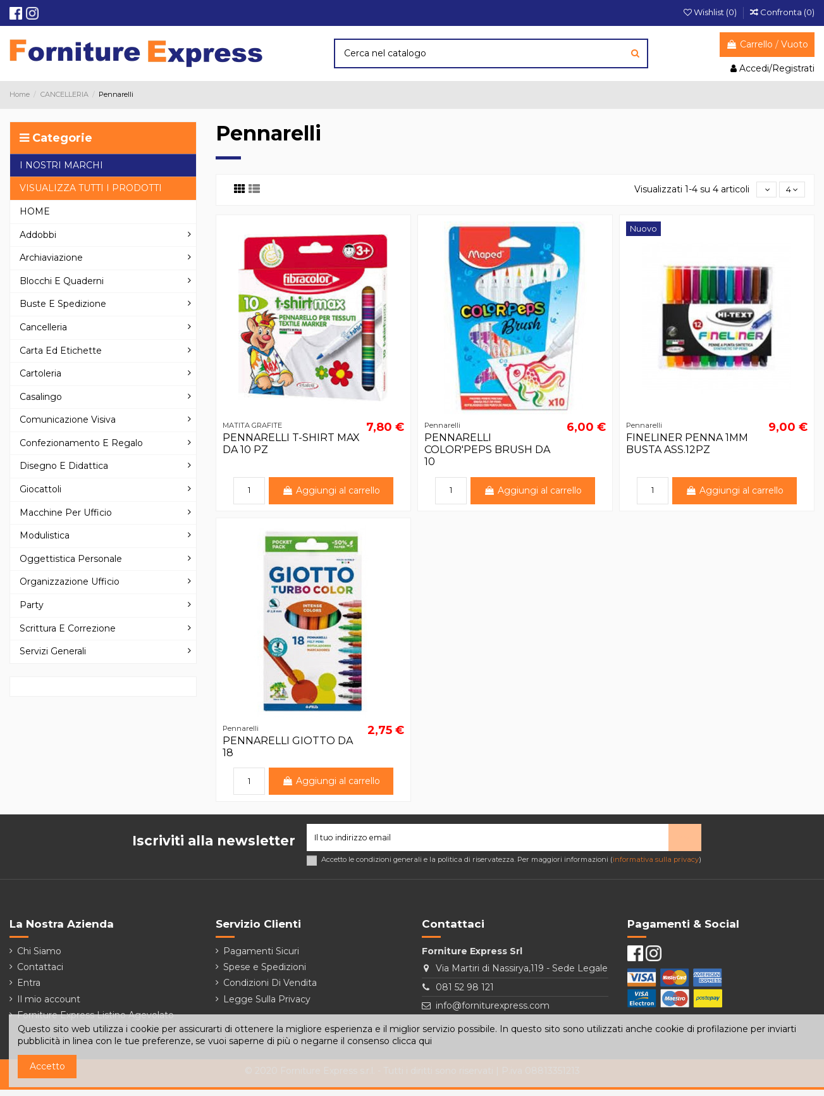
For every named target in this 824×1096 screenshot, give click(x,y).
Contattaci (40, 973)
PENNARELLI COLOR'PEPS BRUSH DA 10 (487, 451)
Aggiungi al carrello (331, 492)
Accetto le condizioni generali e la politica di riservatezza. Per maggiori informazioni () (511, 866)
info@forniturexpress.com (493, 1012)
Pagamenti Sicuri (261, 956)
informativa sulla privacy (656, 865)
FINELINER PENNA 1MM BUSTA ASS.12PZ (687, 445)
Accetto (47, 1066)
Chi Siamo (39, 956)
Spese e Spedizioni (264, 973)
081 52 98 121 (465, 993)
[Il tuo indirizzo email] (487, 841)
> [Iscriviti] (685, 841)
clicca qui (412, 1041)
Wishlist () (711, 12)
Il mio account (48, 1005)
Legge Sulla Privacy (267, 1005)
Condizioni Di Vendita (270, 989)
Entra (28, 989)
